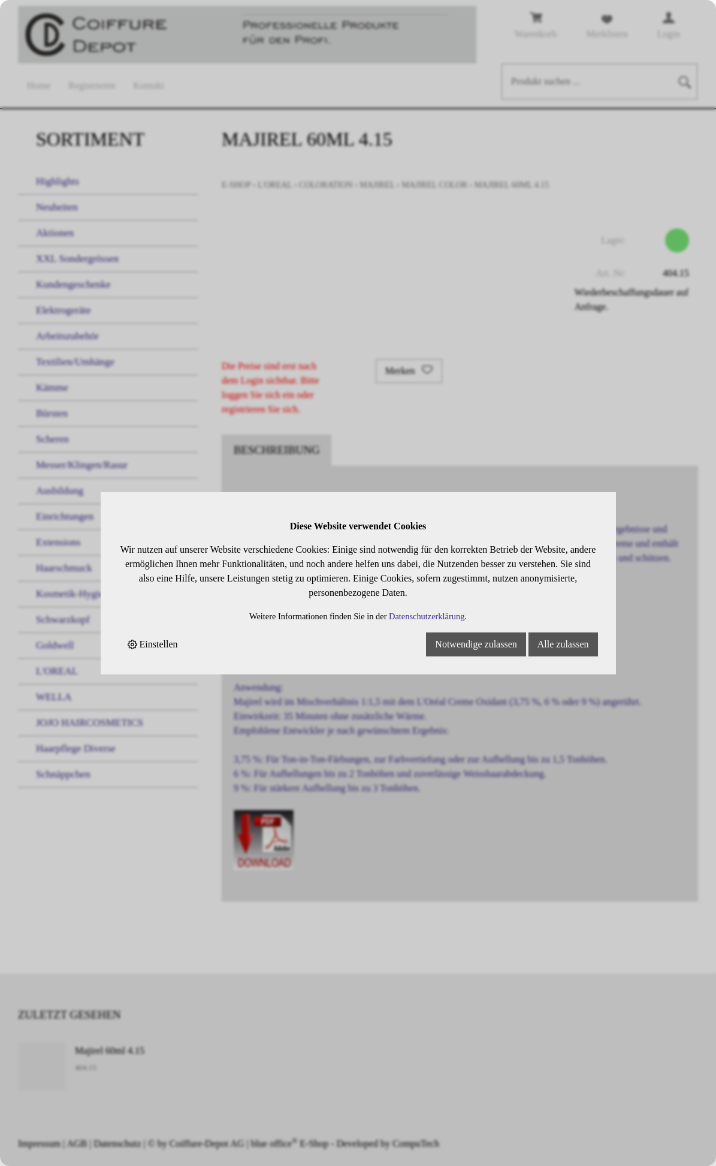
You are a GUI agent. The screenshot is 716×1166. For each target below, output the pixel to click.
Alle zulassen (563, 644)
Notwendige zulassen (475, 644)
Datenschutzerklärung (426, 616)
